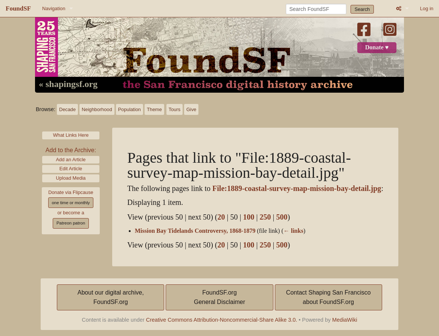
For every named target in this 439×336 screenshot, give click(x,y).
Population (129, 109)
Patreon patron (70, 223)
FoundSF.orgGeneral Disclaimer (219, 297)
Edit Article (70, 168)
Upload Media (71, 178)
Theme (154, 109)
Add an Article (71, 159)
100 (248, 217)
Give (191, 109)
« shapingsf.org (68, 84)
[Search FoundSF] (316, 9)
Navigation (53, 8)
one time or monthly (71, 202)
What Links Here (71, 135)
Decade (67, 109)
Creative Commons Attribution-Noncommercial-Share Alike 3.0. (221, 320)
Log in (426, 8)
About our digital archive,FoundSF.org (111, 297)
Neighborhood (97, 109)
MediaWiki (344, 320)
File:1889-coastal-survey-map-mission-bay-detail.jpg (296, 188)
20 (221, 217)
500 (282, 217)
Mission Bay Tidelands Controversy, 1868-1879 (195, 231)
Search (362, 9)
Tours (174, 109)
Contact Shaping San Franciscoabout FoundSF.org (328, 297)
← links (293, 231)
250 (265, 217)
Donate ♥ (377, 47)
